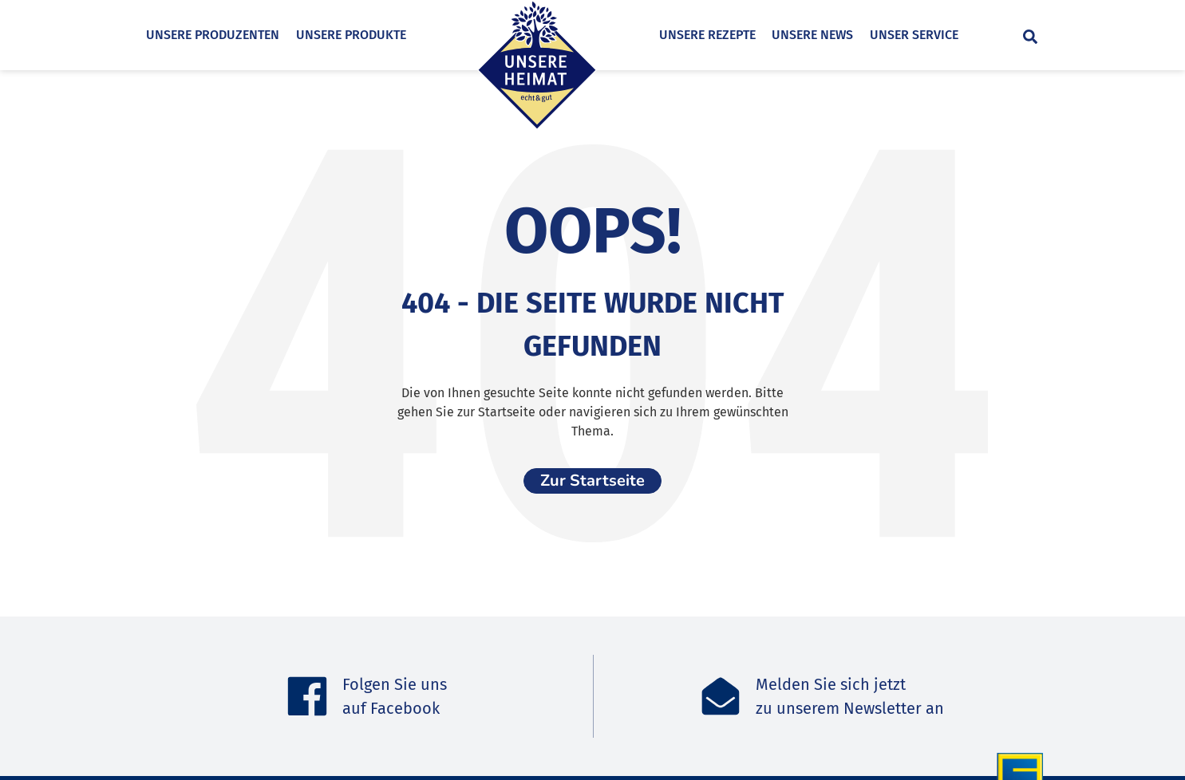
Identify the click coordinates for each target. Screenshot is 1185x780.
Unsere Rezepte (737, 34)
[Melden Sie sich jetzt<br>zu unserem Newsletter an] (721, 696)
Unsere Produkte (351, 34)
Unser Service (943, 34)
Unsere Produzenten (212, 34)
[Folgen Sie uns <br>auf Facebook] (307, 696)
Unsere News (842, 34)
